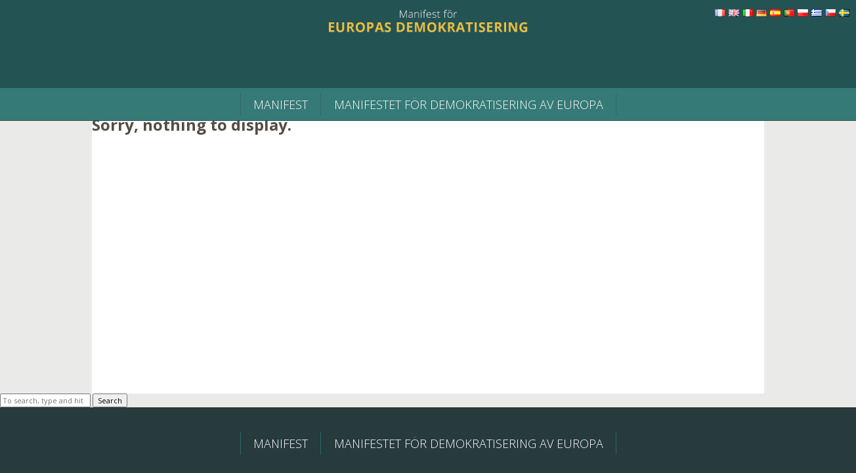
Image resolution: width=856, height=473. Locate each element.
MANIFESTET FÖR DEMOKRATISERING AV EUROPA (468, 104)
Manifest (280, 104)
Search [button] (110, 400)
